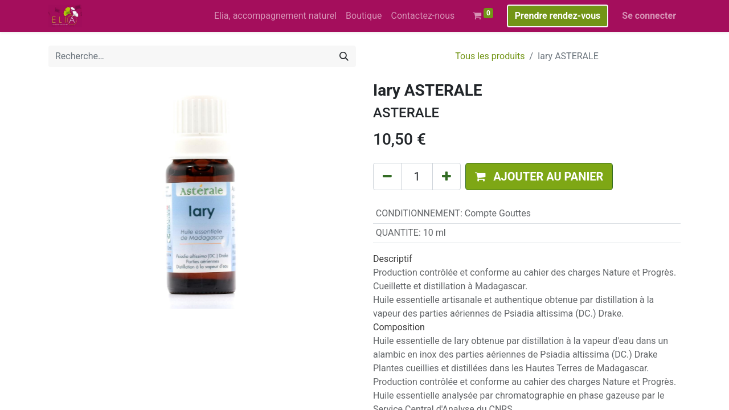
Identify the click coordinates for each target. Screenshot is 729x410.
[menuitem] (275, 16)
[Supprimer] (387, 176)
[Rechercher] (344, 56)
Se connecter (649, 15)
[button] (539, 176)
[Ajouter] (446, 176)
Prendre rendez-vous (558, 15)
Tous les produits (490, 56)
